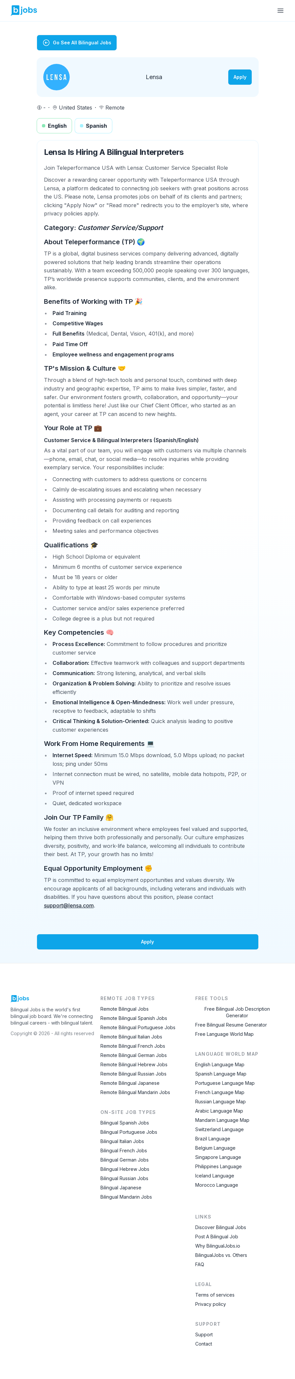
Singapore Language (218, 1157)
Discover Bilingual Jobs (220, 1227)
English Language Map (219, 1064)
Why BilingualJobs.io (217, 1246)
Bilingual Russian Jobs (124, 1178)
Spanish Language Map (220, 1074)
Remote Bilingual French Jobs (132, 1046)
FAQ (199, 1264)
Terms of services (215, 1295)
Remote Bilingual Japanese (130, 1083)
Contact (203, 1344)
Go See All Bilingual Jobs (76, 43)
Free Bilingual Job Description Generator (237, 1012)
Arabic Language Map (219, 1111)
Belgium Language (215, 1148)
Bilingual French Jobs (123, 1150)
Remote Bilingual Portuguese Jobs (137, 1027)
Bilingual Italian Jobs (122, 1141)
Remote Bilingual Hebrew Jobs (133, 1064)
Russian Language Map (220, 1101)
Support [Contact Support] (204, 1334)
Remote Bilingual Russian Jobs (133, 1074)
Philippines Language (218, 1166)
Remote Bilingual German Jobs (133, 1055)
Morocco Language (216, 1185)
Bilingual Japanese (120, 1187)
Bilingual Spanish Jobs (124, 1123)
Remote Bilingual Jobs (124, 1009)
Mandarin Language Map (222, 1120)
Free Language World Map (224, 1034)
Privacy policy (210, 1304)
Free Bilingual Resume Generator (231, 1025)
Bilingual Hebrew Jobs (124, 1169)
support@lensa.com (69, 905)
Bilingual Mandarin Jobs (126, 1197)
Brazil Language (212, 1138)
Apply (240, 77)
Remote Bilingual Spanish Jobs (133, 1018)
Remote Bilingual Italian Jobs (131, 1036)
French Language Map (219, 1092)
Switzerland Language (219, 1129)
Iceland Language (214, 1175)
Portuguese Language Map (225, 1083)
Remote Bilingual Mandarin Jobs (135, 1092)
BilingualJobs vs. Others (221, 1255)
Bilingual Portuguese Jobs (128, 1132)
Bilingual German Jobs (124, 1160)
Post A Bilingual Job (216, 1236)
